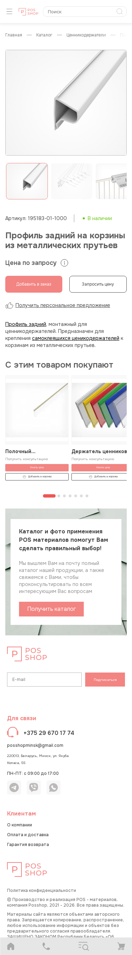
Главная (13, 35)
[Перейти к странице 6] (81, 495)
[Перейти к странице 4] (70, 495)
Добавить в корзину (37, 477)
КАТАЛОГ (44, 35)
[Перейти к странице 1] (49, 496)
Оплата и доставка (28, 835)
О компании (19, 825)
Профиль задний (25, 324)
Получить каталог (51, 609)
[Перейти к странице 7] (87, 495)
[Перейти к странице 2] (58, 495)
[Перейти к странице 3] (64, 495)
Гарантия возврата (28, 844)
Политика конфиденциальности (41, 890)
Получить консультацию (26, 459)
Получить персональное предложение (57, 305)
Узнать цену (37, 467)
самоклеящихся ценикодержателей (75, 338)
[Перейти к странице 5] (75, 495)
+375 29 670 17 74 (49, 733)
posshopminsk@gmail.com (35, 745)
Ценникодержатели (86, 35)
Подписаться (105, 679)
